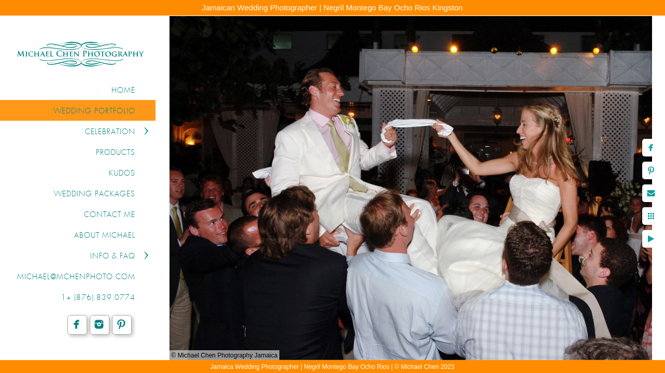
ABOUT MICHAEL (104, 236)
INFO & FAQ (112, 256)
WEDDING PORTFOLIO (94, 111)
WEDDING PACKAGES (94, 194)
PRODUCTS (115, 153)
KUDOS (122, 173)
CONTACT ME (109, 215)
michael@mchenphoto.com (76, 277)
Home (123, 91)
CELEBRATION (110, 132)
